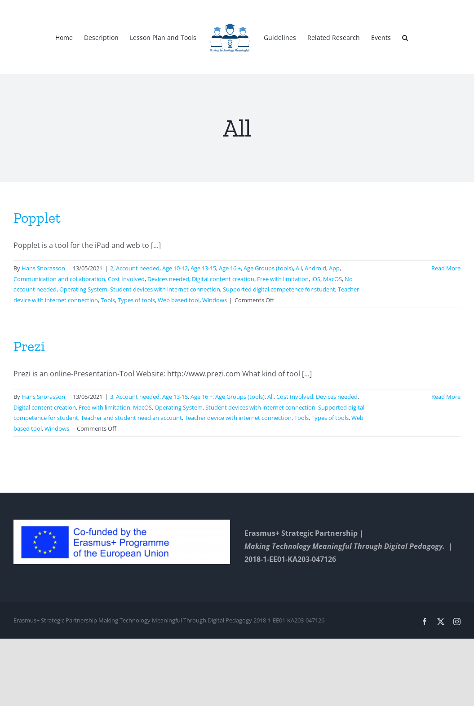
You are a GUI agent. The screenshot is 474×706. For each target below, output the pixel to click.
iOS (315, 279)
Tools (108, 300)
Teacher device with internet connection (238, 418)
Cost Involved (126, 279)
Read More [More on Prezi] (446, 397)
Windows (214, 300)
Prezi (29, 346)
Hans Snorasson (43, 268)
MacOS (332, 279)
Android (315, 268)
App (334, 268)
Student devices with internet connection (165, 289)
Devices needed (168, 279)
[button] (405, 37)
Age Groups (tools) (268, 268)
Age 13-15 (203, 268)
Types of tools (136, 300)
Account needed (137, 268)
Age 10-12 (175, 268)
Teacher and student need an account (131, 418)
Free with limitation (283, 279)
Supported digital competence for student (279, 289)
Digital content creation (223, 279)
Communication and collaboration (59, 279)
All (299, 268)
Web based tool (178, 300)
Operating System (83, 289)
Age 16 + (230, 268)
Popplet (37, 217)
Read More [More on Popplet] (446, 268)
